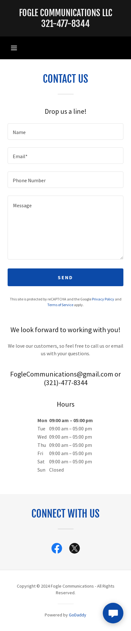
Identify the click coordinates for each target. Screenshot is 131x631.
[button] (14, 48)
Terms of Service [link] (60, 304)
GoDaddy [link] (77, 615)
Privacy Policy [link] (103, 299)
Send (65, 277)
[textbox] (65, 131)
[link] (65, 18)
